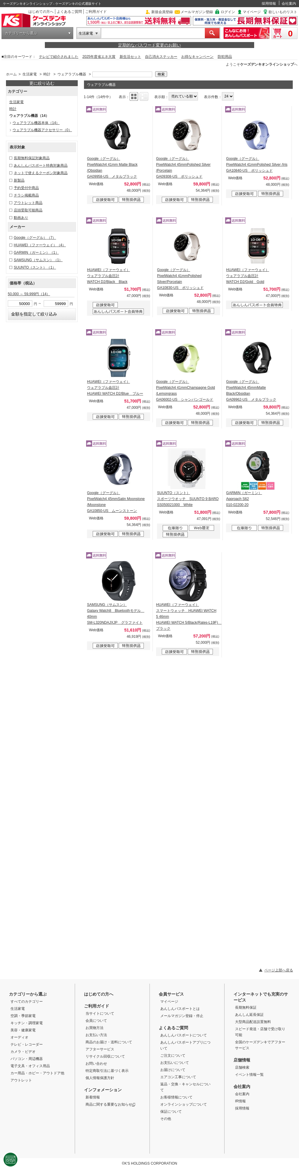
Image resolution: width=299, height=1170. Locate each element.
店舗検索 (242, 1067)
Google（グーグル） (35, 238)
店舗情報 (242, 1060)
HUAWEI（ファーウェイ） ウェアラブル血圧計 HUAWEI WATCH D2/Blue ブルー (115, 388)
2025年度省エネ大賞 (99, 57)
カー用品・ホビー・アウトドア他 (37, 1073)
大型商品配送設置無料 (253, 1022)
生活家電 (86, 33)
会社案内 (289, 3)
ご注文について (172, 1055)
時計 (47, 74)
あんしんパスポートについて (183, 1035)
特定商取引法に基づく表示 (107, 1071)
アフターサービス (100, 1049)
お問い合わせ (96, 1063)
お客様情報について (176, 1097)
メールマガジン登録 (197, 12)
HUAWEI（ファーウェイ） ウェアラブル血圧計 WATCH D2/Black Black (108, 276)
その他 (165, 1119)
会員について (96, 1021)
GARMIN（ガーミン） (36, 252)
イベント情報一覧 (249, 1074)
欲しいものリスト (283, 12)
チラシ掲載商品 (26, 195)
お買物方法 (94, 1028)
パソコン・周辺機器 (26, 1059)
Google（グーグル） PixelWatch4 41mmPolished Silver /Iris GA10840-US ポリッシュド (256, 165)
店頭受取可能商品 (28, 210)
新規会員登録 (162, 12)
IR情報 (240, 1101)
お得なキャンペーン (197, 57)
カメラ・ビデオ (23, 1052)
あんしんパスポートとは (180, 1009)
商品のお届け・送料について (109, 1042)
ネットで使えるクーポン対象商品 (41, 173)
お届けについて (172, 1070)
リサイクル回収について (105, 1056)
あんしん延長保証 (249, 1015)
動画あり (21, 218)
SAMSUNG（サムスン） (38, 260)
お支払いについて (174, 1063)
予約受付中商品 (26, 188)
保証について (171, 1111)
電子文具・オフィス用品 (30, 1066)
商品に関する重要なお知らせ (110, 1104)
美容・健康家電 (23, 1030)
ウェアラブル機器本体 (36, 123)
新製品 (19, 180)
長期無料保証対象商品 (32, 158)
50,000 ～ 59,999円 (29, 294)
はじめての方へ (41, 12)
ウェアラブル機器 (71, 74)
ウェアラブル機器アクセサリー (42, 130)
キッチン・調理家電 (26, 1023)
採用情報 (269, 3)
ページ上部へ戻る (278, 970)
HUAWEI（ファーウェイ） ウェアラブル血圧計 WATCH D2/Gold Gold (247, 276)
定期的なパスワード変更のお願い (149, 45)
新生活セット (130, 57)
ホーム (11, 74)
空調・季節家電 (23, 1016)
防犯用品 (225, 57)
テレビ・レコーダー (26, 1044)
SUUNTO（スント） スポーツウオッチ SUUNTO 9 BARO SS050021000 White (188, 499)
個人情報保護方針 (100, 1078)
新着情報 (93, 1097)
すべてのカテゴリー (26, 1001)
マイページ (252, 12)
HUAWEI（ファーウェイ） (40, 245)
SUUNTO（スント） (35, 267)
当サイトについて (100, 1013)
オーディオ (19, 1037)
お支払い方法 (96, 1035)
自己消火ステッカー (161, 57)
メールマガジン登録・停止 (181, 1016)
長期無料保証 (246, 1007)
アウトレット (21, 1080)
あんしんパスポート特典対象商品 (41, 165)
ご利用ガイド (96, 12)
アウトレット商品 (28, 203)
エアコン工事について (178, 1077)
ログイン (228, 12)
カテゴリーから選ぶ (21, 33)
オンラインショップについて (183, 1104)
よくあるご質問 (69, 12)
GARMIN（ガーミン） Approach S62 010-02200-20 (244, 499)
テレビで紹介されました (58, 57)
